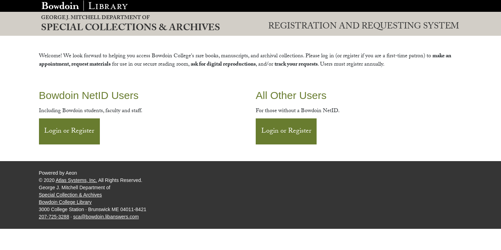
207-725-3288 (54, 216)
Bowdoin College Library (65, 202)
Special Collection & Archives (70, 195)
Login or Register (69, 132)
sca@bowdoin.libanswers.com (106, 216)
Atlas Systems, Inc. (76, 180)
